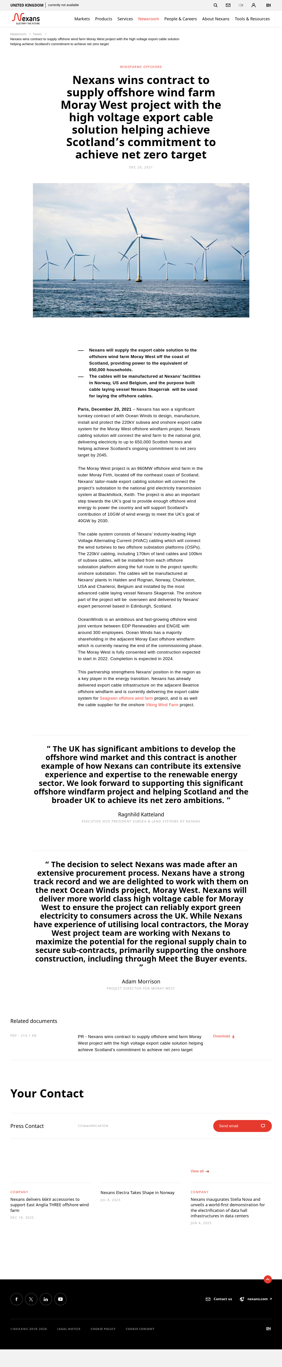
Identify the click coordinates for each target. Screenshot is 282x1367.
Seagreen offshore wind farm (128, 698)
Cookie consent (140, 1346)
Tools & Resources (252, 19)
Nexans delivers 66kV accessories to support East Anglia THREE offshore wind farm (50, 1211)
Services (125, 19)
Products (103, 19)
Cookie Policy (103, 1346)
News (38, 34)
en (268, 5)
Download (226, 1036)
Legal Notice (68, 1346)
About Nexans (215, 19)
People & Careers (180, 19)
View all (201, 1175)
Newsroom (148, 19)
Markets (82, 19)
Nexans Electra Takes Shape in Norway (137, 1200)
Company (19, 1196)
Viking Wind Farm (163, 704)
